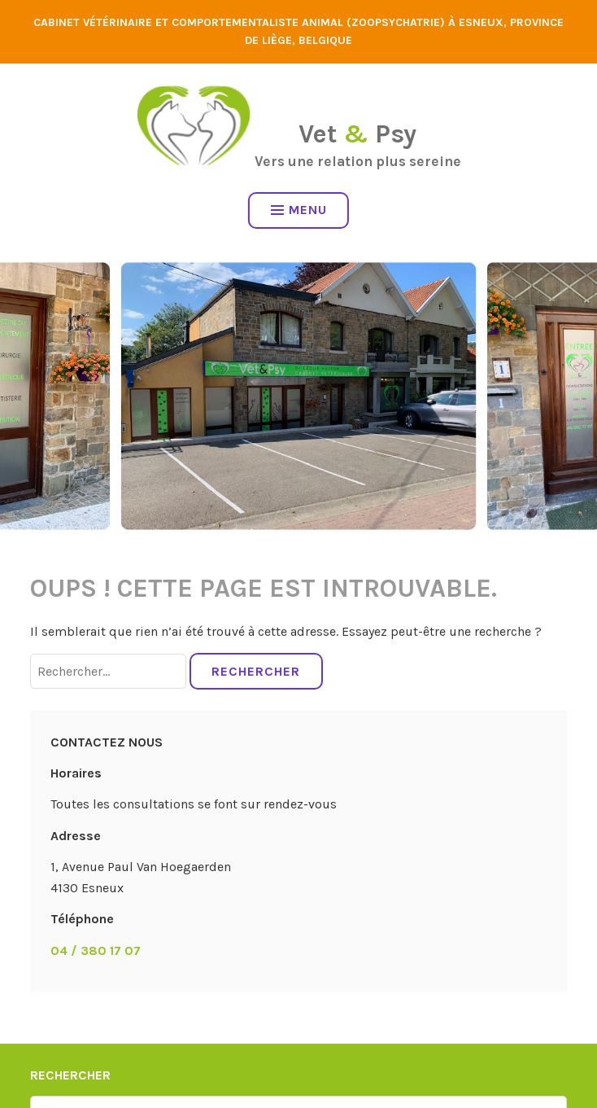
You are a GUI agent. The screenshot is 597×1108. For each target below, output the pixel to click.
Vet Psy (357, 134)
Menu (299, 209)
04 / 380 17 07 (95, 950)
